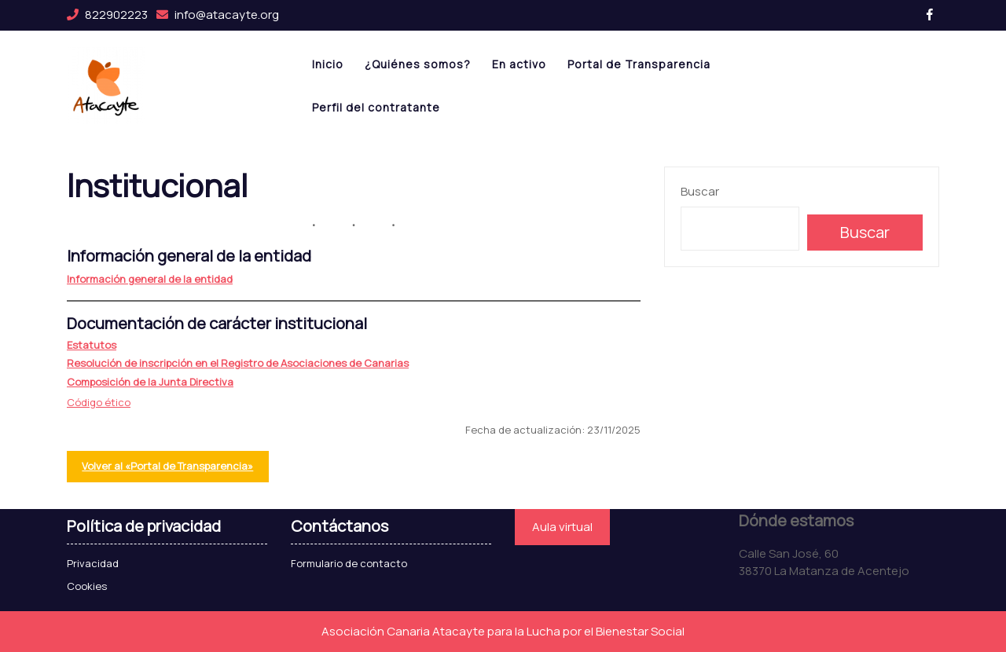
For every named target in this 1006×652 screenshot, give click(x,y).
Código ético (98, 402)
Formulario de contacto (349, 563)
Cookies (87, 586)
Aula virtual (562, 526)
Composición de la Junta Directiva (150, 382)
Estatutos (91, 345)
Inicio (327, 64)
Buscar (700, 191)
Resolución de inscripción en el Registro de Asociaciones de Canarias (238, 363)
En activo (519, 64)
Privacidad (93, 563)
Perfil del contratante (376, 107)
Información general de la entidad (150, 279)
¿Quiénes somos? (418, 64)
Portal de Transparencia (638, 64)
